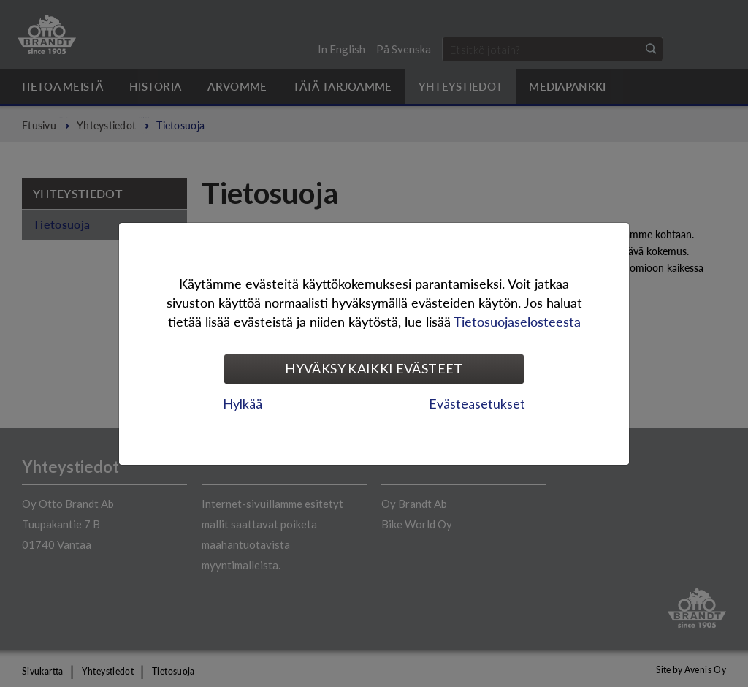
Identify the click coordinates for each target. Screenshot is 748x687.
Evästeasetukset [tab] (477, 403)
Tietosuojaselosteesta (517, 321)
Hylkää (242, 403)
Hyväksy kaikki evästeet (373, 368)
